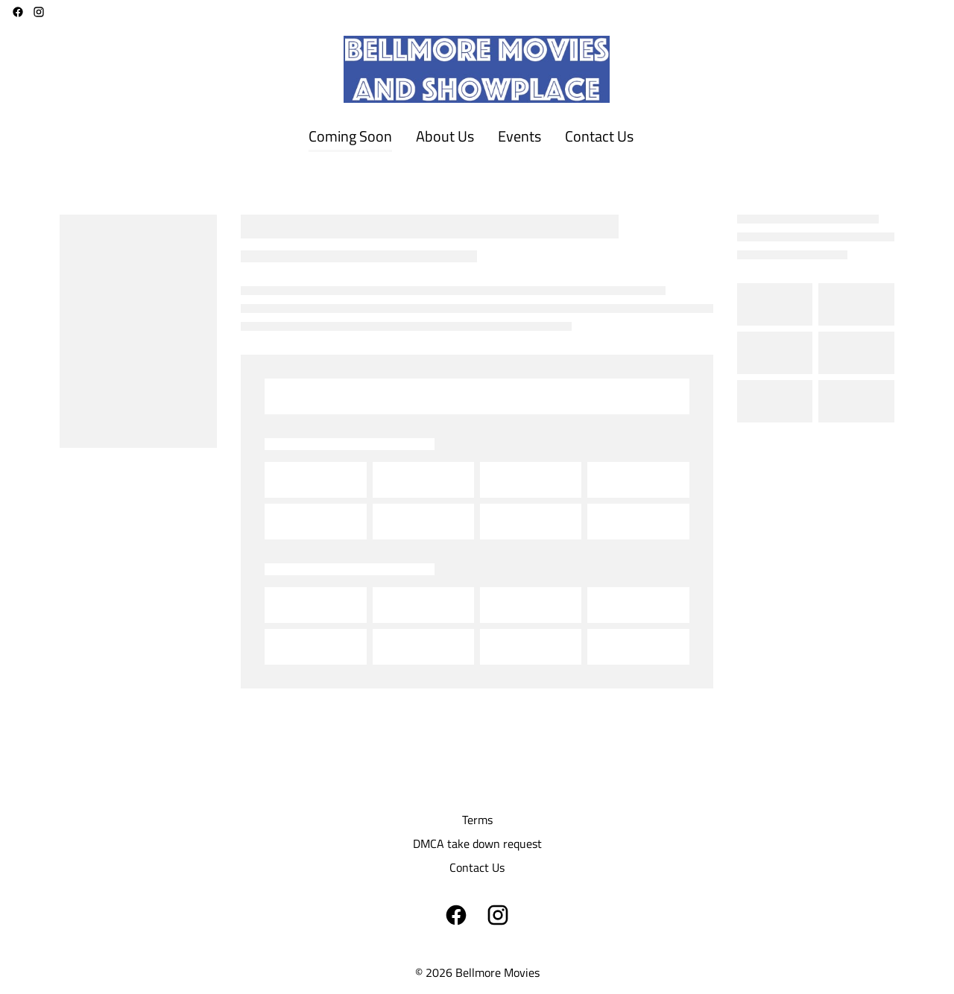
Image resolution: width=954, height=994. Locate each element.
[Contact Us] (599, 137)
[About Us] (445, 137)
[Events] (519, 137)
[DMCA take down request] (477, 843)
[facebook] (18, 12)
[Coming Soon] (350, 137)
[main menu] (471, 137)
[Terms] (477, 820)
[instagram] (39, 12)
